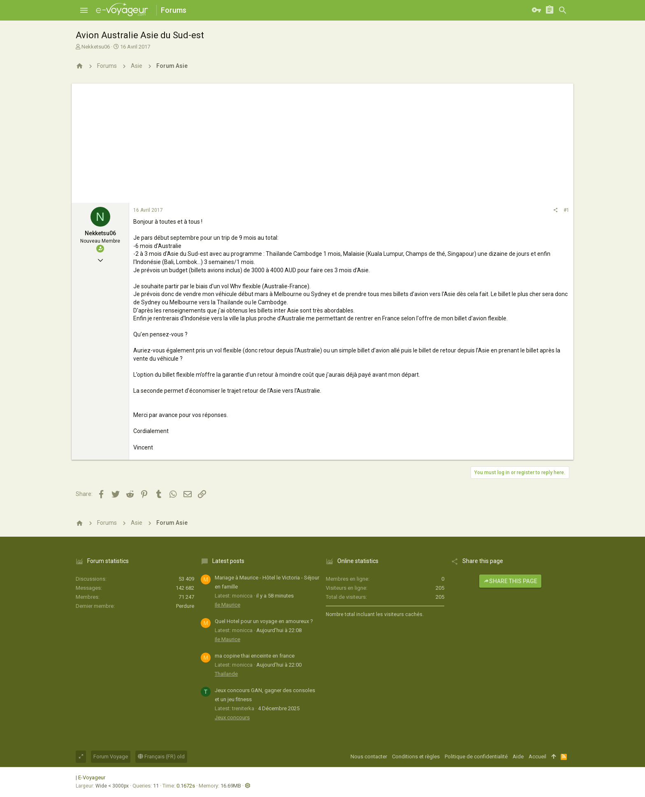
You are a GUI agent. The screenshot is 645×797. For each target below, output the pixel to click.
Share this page (510, 581)
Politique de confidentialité (476, 756)
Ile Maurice (227, 605)
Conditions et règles (416, 756)
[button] (84, 10)
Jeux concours (232, 717)
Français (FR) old (161, 756)
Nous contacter (368, 756)
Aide (518, 756)
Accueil (537, 756)
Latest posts (228, 561)
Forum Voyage (110, 756)
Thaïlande (226, 674)
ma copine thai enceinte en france (255, 656)
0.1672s (185, 786)
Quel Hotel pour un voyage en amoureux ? (264, 621)
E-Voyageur (91, 777)
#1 (566, 210)
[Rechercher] (562, 10)
